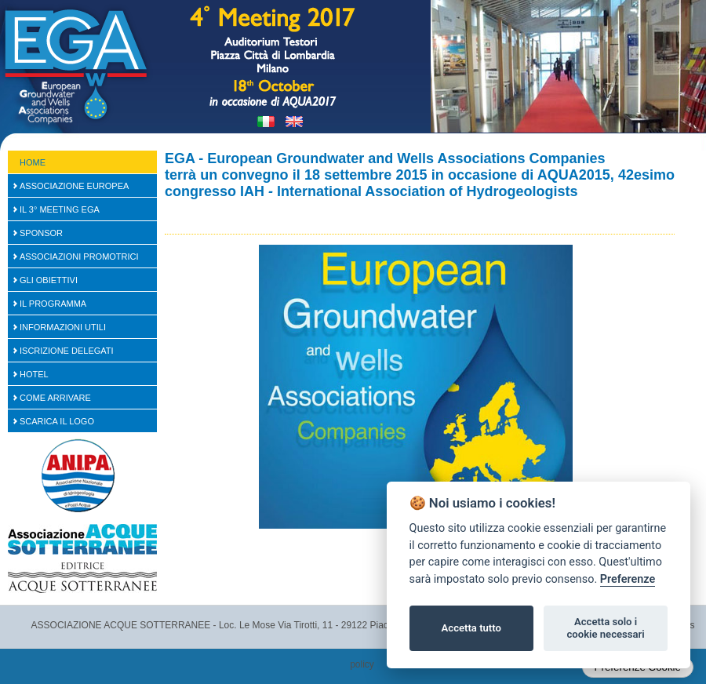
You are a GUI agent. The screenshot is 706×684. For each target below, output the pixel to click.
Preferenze (627, 579)
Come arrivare (55, 397)
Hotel (34, 374)
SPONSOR (41, 233)
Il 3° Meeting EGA (60, 209)
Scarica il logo (57, 421)
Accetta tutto (471, 628)
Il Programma (53, 303)
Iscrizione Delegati (67, 350)
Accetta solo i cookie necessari (605, 628)
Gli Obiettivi (49, 280)
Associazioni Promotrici (79, 256)
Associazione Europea (74, 186)
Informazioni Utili (63, 327)
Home (32, 162)
